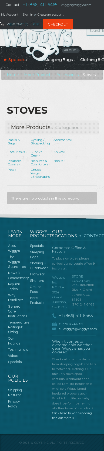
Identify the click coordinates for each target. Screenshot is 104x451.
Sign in (28, 14)
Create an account (50, 14)
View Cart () (17, 24)
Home (13, 74)
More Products (38, 74)
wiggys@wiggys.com (80, 329)
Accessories (67, 74)
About (71, 50)
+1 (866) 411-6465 (40, 4)
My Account (9, 14)
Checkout (58, 24)
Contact (12, 5)
